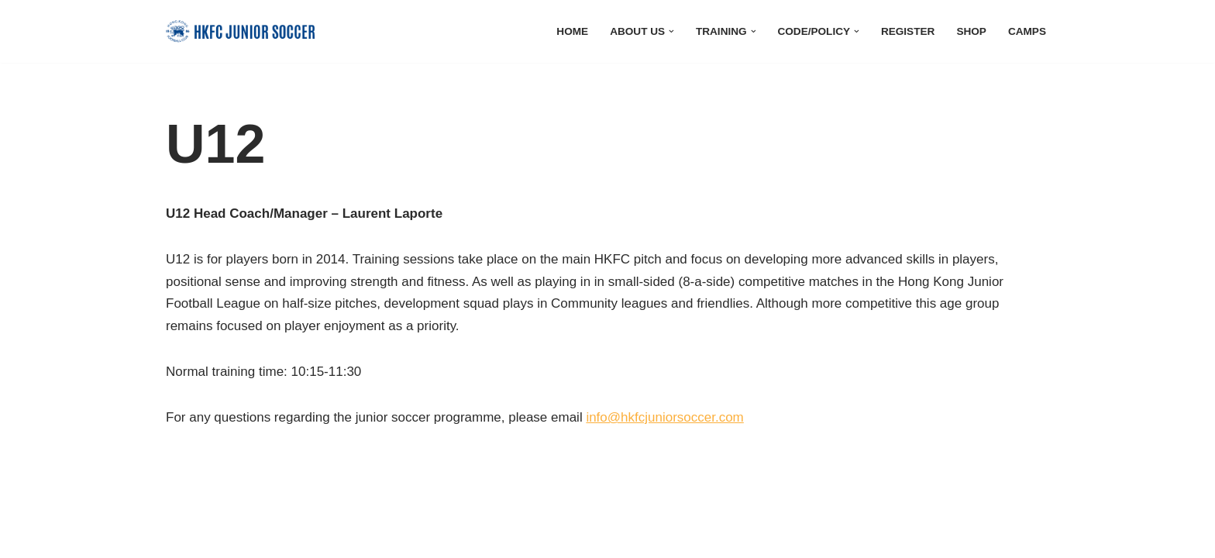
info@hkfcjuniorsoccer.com (664, 417)
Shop (971, 31)
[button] (671, 31)
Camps (1027, 31)
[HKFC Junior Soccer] (240, 31)
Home (572, 31)
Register (908, 31)
